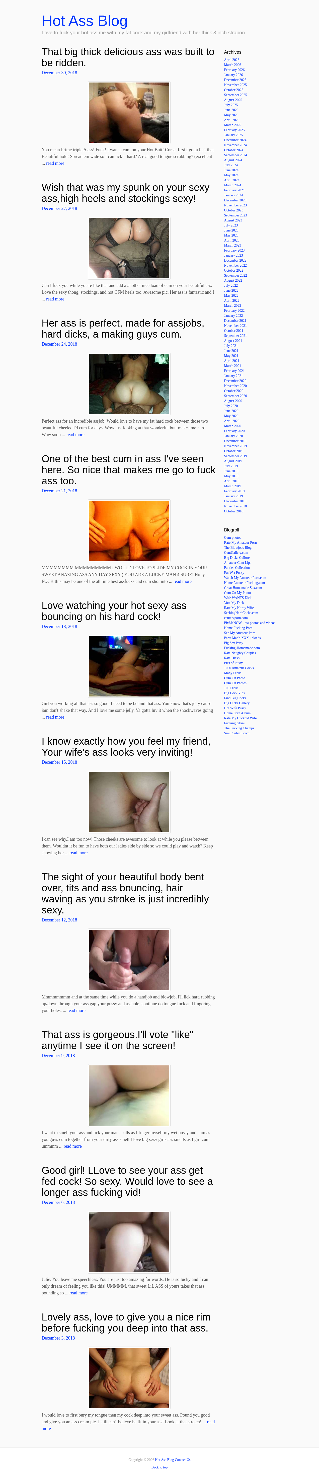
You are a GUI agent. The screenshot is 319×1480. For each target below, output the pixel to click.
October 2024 (234, 150)
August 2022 (233, 280)
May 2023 (231, 235)
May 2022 (231, 295)
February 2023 (234, 250)
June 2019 (231, 471)
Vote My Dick (234, 603)
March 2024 (232, 185)
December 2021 (235, 321)
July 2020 (231, 406)
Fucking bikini (234, 723)
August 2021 (233, 341)
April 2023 (232, 240)
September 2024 (235, 155)
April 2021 (232, 361)
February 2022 (234, 311)
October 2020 (234, 391)
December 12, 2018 (59, 919)
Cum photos (232, 537)
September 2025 (235, 95)
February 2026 (234, 70)
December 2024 (235, 140)
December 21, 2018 (59, 490)
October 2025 (234, 90)
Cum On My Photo (237, 593)
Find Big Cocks (235, 698)
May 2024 (231, 175)
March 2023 (232, 245)
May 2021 (231, 356)
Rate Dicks (232, 658)
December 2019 (235, 441)
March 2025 (232, 125)
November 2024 (235, 145)
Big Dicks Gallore (237, 558)
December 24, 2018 (59, 344)
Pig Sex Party (233, 643)
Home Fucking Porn (238, 628)
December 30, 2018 (59, 72)
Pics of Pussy (233, 663)
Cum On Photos (235, 683)
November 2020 (235, 386)
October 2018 (234, 511)
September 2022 (235, 275)
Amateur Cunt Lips (237, 563)
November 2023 (235, 205)
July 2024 (231, 165)
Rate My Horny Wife (239, 608)
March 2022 (232, 305)
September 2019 (235, 456)
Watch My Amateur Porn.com (245, 578)
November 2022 (235, 265)
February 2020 (234, 431)
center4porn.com (236, 618)
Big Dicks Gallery (237, 703)
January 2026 (233, 75)
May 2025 (231, 115)
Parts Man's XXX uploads (242, 638)
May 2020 (231, 416)
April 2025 (232, 120)
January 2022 (233, 316)
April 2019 (232, 481)
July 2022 (231, 285)
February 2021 (234, 371)
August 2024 (233, 160)
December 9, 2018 (58, 1055)
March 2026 (232, 65)
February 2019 (234, 491)
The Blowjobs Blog (238, 548)
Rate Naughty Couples (240, 653)
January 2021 (233, 376)
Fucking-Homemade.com (242, 648)
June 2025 (231, 110)
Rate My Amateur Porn (240, 542)
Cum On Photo (234, 678)
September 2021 (235, 336)
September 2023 (235, 215)
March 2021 (232, 366)
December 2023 (235, 200)
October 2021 (234, 331)
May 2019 (231, 476)
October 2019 (234, 451)
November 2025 (235, 85)
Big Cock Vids (234, 693)
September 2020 (235, 396)
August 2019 (233, 461)
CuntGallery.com (236, 553)
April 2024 (232, 180)
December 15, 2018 (59, 762)
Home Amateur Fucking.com (244, 583)
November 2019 (235, 446)
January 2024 (233, 195)
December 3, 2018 (58, 1338)
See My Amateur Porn (240, 633)
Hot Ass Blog (85, 20)
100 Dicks (231, 688)
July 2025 (231, 105)
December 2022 (235, 260)
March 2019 (232, 486)
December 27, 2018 (59, 208)
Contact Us (183, 1460)
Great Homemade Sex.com (243, 588)
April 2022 (232, 300)
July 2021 (231, 346)
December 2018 (235, 501)
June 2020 (231, 411)
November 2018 (235, 506)
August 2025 (233, 100)
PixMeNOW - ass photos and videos (249, 623)
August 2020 (233, 401)
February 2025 (234, 130)
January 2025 (233, 135)
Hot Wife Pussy (235, 708)
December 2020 (235, 381)
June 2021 (231, 351)
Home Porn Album (237, 713)
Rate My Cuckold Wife (240, 718)
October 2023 (234, 210)
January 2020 (233, 436)
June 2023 (231, 230)
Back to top (159, 1467)
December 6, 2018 (58, 1202)
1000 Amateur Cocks (239, 668)
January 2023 (233, 255)
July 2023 (231, 225)
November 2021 (235, 326)
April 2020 (232, 421)
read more (55, 163)
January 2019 (233, 496)
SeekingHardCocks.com (241, 613)
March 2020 (232, 426)
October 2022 (234, 270)
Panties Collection (237, 568)
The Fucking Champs (239, 728)
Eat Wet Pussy (234, 573)
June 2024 (231, 170)
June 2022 (231, 290)
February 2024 (234, 190)
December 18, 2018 (59, 626)
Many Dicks (233, 673)
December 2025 (235, 80)
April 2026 (232, 60)
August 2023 (233, 220)
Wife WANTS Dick (238, 598)
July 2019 (231, 466)
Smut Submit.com (237, 733)
